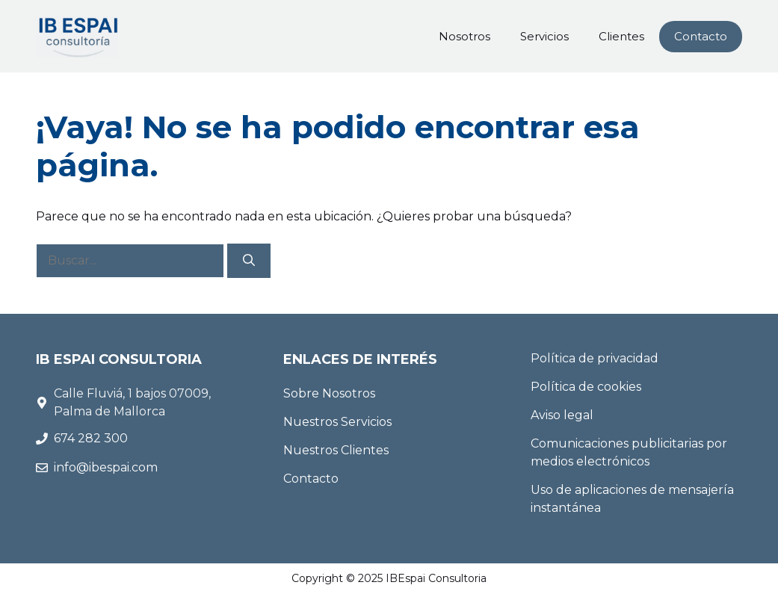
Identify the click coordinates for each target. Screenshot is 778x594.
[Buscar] (249, 261)
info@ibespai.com (106, 467)
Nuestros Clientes (336, 450)
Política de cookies (586, 387)
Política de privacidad (594, 358)
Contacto (700, 36)
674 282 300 (92, 438)
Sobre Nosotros (329, 393)
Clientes (621, 36)
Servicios (544, 36)
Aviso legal (562, 415)
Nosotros (464, 36)
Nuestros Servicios (337, 422)
